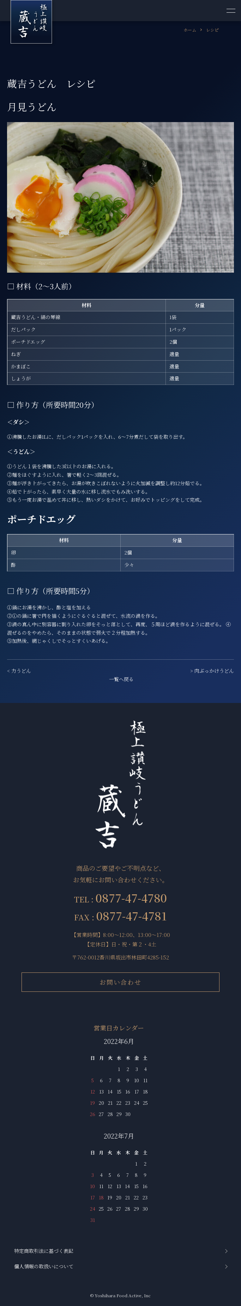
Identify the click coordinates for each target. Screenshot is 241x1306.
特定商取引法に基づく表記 (43, 1250)
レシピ (212, 30)
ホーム (189, 30)
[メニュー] (230, 10)
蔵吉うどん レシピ (51, 83)
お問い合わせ (120, 982)
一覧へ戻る (121, 679)
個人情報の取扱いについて (43, 1266)
